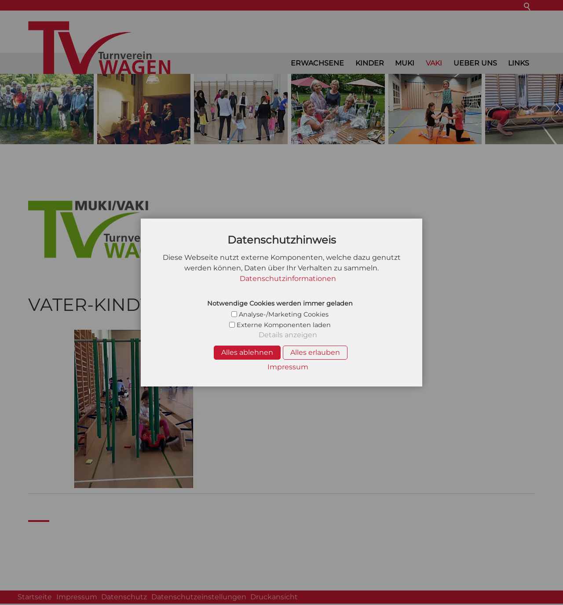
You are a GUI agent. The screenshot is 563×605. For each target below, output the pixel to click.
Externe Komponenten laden (284, 325)
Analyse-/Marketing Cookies (284, 314)
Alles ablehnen (247, 352)
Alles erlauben (315, 352)
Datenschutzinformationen (288, 278)
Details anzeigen (288, 335)
